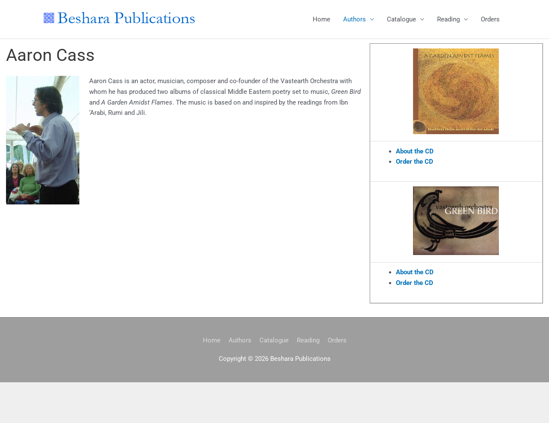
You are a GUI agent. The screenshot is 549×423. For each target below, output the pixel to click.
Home (321, 19)
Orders (490, 19)
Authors (354, 19)
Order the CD (414, 161)
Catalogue (401, 19)
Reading (448, 19)
